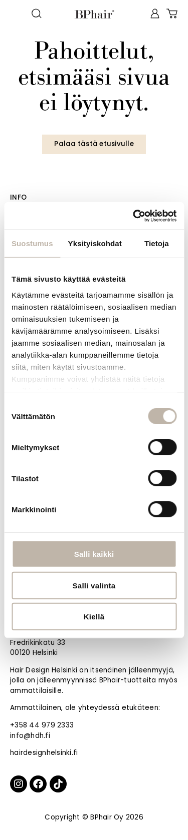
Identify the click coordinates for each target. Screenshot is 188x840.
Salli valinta (94, 585)
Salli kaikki (94, 554)
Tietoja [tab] (156, 243)
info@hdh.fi (30, 735)
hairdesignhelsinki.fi (44, 752)
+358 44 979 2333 (42, 725)
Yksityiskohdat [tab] (95, 243)
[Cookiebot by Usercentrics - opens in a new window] (133, 215)
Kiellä (94, 616)
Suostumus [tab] (32, 243)
